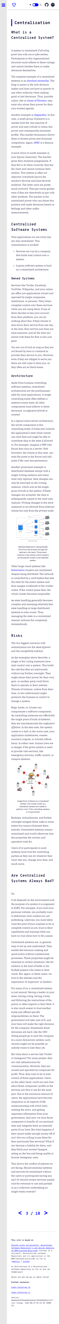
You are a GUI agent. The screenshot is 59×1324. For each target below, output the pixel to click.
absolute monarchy (38, 80)
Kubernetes (18, 570)
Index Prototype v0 (20, 1287)
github (26, 1261)
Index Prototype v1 (20, 1292)
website (16, 1261)
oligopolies (40, 114)
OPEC (37, 142)
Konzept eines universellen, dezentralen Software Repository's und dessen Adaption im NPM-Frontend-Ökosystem (32, 1248)
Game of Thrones (36, 100)
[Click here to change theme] (35, 4)
